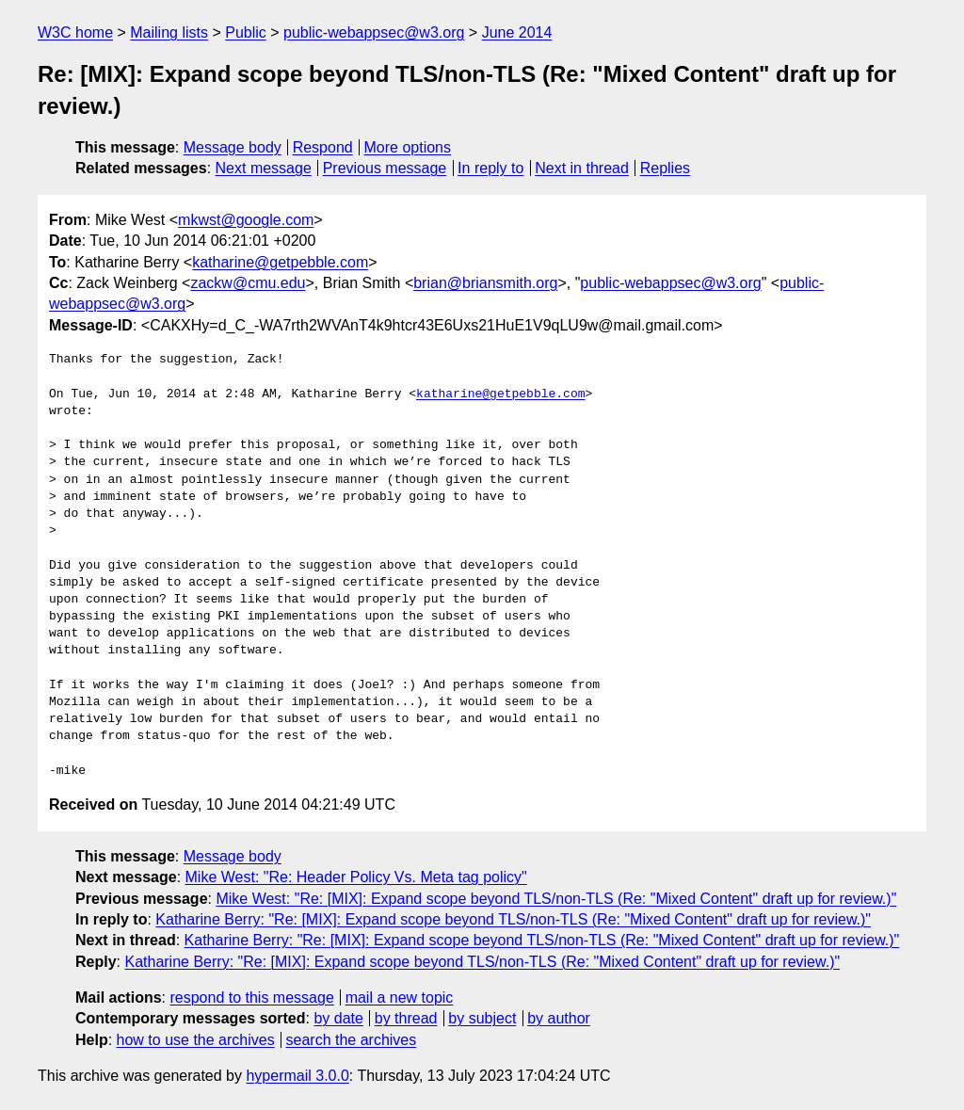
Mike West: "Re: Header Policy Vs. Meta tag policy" (356, 877)
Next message (264, 168)
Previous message (385, 168)
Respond (323, 147)
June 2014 (517, 32)
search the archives (351, 1040)
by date (337, 1018)
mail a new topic (399, 997)
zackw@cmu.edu (247, 283)
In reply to (490, 168)
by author (558, 1018)
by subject (482, 1018)
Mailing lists (169, 32)
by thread (406, 1018)
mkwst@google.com (245, 220)
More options (408, 147)
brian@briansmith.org (485, 283)
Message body (232, 147)
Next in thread (582, 168)
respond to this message (251, 997)
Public (245, 32)
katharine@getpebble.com (280, 262)
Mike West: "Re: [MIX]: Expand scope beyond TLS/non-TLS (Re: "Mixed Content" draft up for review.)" (556, 899)
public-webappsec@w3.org (373, 32)
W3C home (75, 32)
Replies (665, 168)
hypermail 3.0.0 (297, 1076)
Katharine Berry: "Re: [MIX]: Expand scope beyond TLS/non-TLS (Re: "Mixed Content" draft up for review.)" (513, 919)
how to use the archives (196, 1040)
